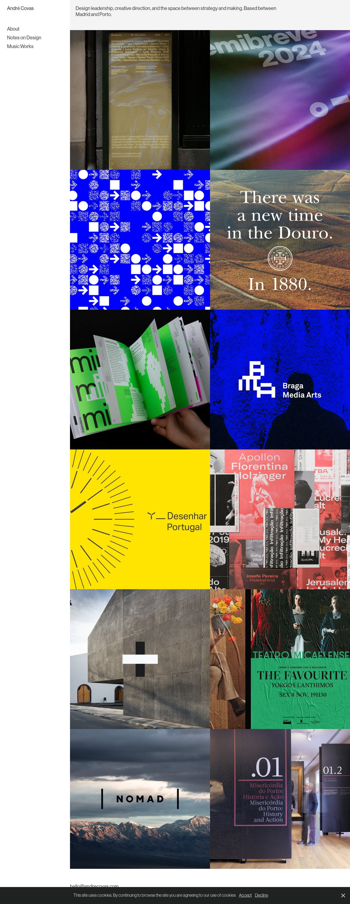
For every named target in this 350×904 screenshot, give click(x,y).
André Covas (20, 8)
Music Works (20, 46)
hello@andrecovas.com (94, 886)
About (13, 29)
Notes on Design (24, 38)
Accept (245, 895)
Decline (261, 895)
